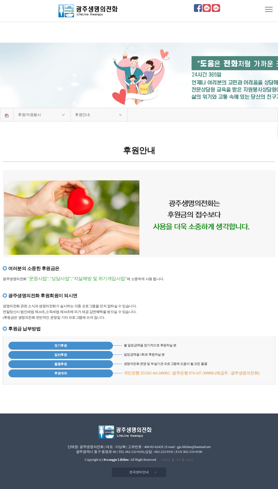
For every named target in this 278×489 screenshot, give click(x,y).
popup (189, 459)
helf (178, 459)
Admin (165, 459)
